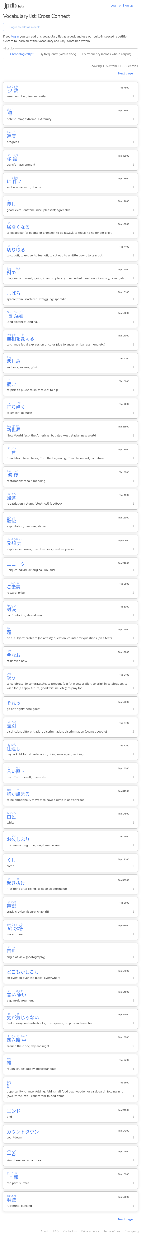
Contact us (70, 1231)
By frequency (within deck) (58, 54)
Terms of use (112, 1231)
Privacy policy (90, 1231)
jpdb (10, 5)
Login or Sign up (121, 5)
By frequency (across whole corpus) (106, 54)
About (44, 1231)
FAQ (56, 1231)
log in (15, 36)
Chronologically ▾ (22, 54)
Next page (125, 73)
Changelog (132, 1231)
